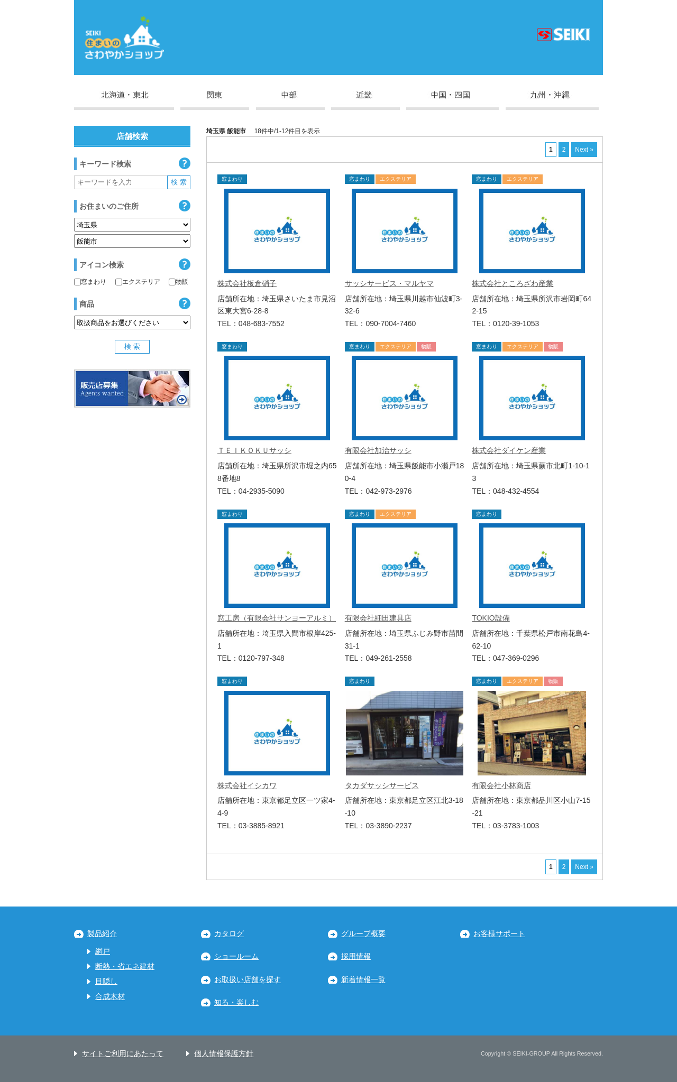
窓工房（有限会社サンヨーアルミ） (276, 618)
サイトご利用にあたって (122, 1054)
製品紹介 (102, 934)
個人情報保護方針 (223, 1054)
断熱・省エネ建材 (124, 966)
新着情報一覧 (363, 980)
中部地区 (290, 100)
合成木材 (110, 997)
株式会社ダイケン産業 (509, 450)
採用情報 (356, 956)
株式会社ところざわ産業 (512, 283)
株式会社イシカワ (247, 785)
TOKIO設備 (490, 618)
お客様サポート (499, 934)
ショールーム (236, 956)
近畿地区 (365, 100)
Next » (584, 149)
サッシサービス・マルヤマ (389, 283)
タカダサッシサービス (382, 785)
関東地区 (214, 100)
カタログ (229, 934)
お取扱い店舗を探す (247, 980)
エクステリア (137, 281)
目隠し (106, 981)
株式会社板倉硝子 (247, 283)
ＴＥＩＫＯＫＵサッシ (254, 450)
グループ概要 (363, 934)
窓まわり (90, 281)
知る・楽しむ (236, 1002)
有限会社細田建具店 (378, 618)
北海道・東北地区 (124, 100)
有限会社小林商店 (501, 785)
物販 (178, 281)
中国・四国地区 (452, 100)
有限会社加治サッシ (378, 450)
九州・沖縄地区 (552, 100)
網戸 (102, 951)
